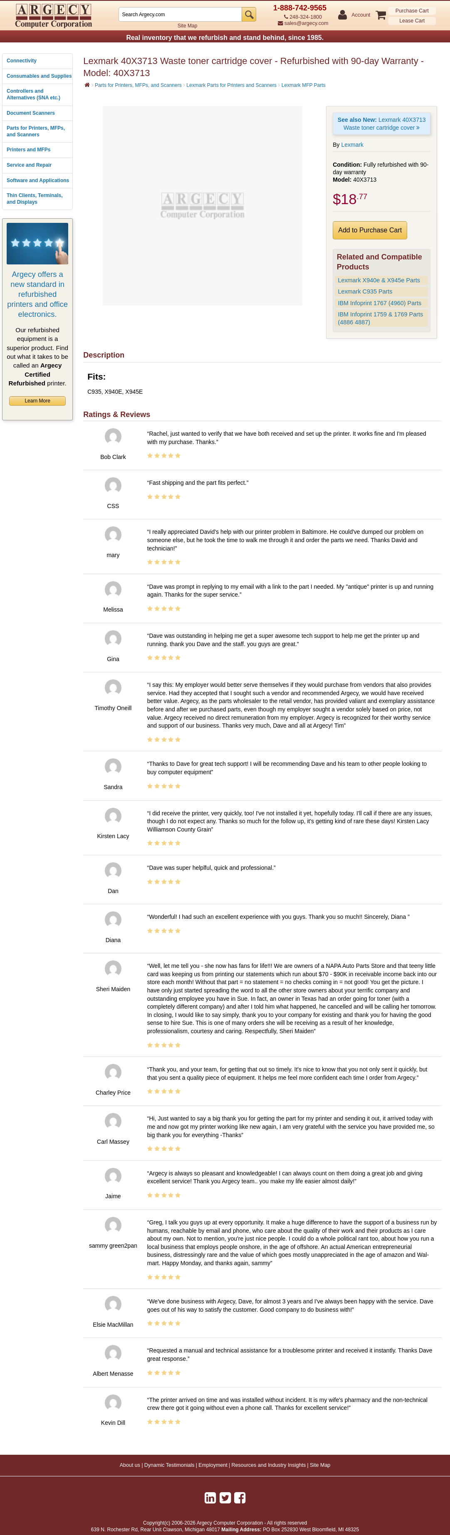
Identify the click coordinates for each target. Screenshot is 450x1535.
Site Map (187, 26)
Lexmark (352, 144)
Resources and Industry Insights (269, 1465)
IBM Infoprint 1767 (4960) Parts (379, 303)
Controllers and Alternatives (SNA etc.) (33, 94)
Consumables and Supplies (39, 76)
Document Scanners (31, 113)
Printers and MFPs (28, 150)
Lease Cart (412, 21)
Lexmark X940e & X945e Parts (379, 280)
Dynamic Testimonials (169, 1465)
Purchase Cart (412, 11)
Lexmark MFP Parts (304, 85)
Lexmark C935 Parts (365, 291)
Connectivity (22, 61)
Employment (212, 1465)
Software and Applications (38, 180)
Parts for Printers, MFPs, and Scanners (36, 131)
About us (130, 1465)
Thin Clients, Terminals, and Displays (34, 198)
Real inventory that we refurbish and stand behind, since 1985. (225, 37)
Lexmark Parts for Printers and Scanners (231, 85)
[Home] (87, 84)
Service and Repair (29, 165)
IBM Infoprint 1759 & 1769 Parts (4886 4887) (380, 318)
